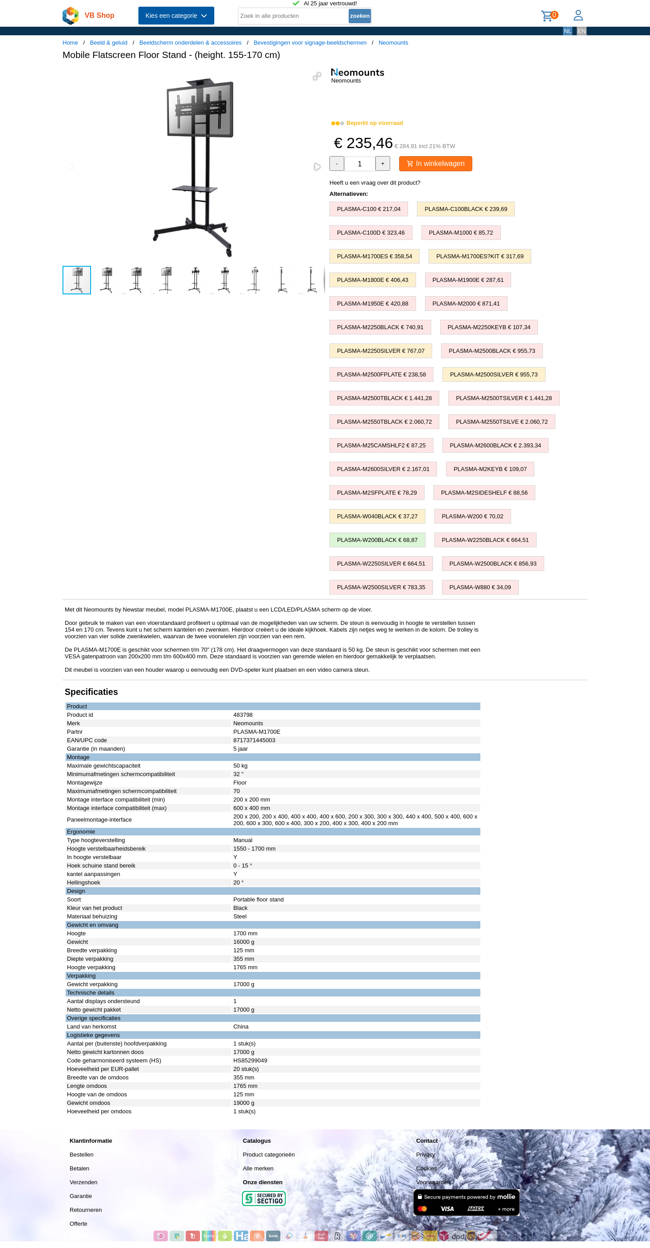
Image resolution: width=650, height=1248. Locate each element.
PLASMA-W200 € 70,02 (473, 516)
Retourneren (86, 1210)
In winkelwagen (436, 163)
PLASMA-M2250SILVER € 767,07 (381, 350)
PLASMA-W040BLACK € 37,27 (377, 516)
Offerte (79, 1223)
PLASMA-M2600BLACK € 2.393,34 (496, 445)
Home (70, 42)
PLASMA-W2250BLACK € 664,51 (485, 540)
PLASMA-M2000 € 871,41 (466, 303)
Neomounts (393, 42)
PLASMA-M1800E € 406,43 (372, 280)
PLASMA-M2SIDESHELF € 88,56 (484, 492)
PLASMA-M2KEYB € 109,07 (490, 469)
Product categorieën (269, 1154)
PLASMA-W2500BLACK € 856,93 (493, 563)
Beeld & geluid (109, 42)
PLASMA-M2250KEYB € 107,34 (489, 327)
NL (567, 31)
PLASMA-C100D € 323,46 (371, 232)
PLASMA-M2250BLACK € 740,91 (380, 327)
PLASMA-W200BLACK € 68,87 (377, 540)
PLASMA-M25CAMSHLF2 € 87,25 (381, 445)
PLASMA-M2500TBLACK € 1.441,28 (384, 398)
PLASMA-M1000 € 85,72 (461, 232)
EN (582, 31)
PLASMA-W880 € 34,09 (480, 587)
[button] (317, 76)
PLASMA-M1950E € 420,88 (372, 303)
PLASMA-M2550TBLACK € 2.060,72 (384, 421)
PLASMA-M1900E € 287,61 (468, 280)
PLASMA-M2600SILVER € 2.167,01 (383, 469)
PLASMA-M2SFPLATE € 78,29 (377, 492)
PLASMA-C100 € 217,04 (368, 209)
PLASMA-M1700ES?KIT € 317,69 (480, 256)
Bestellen (81, 1154)
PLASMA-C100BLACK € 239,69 (466, 209)
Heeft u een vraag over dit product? (375, 182)
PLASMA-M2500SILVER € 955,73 (494, 374)
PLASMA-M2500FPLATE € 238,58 (381, 374)
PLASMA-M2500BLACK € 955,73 (492, 350)
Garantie (81, 1196)
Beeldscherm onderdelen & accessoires (190, 42)
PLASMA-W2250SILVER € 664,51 (381, 563)
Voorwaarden (433, 1182)
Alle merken (258, 1168)
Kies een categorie (176, 15)
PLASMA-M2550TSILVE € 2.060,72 (502, 421)
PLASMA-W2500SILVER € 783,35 (381, 587)
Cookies (426, 1168)
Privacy (425, 1154)
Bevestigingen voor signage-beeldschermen (310, 42)
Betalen (79, 1168)
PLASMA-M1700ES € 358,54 (374, 256)
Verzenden (83, 1182)
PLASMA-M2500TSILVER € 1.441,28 (504, 398)
